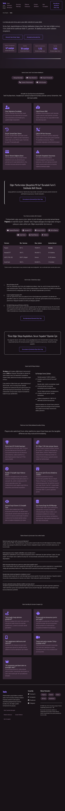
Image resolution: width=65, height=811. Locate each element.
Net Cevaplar (45, 5)
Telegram (31, 703)
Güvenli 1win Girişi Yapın (13, 37)
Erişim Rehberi (36, 5)
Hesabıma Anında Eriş (33, 37)
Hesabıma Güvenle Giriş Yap (56, 5)
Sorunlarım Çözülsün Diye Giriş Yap (32, 349)
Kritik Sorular (41, 82)
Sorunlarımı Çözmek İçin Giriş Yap (33, 199)
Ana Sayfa (5, 12)
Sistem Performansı (26, 82)
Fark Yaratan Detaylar (9, 5)
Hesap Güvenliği (18, 77)
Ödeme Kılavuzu (27, 5)
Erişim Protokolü (46, 77)
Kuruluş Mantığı (18, 5)
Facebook (31, 700)
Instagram (31, 697)
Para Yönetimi (31, 77)
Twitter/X (31, 694)
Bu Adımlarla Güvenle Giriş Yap (32, 318)
